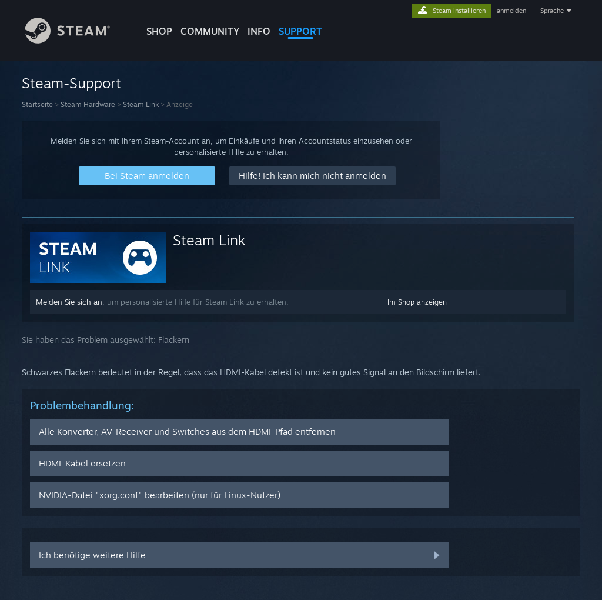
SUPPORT (300, 31)
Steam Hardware (88, 104)
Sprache (552, 10)
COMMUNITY (209, 31)
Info (259, 31)
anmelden (511, 10)
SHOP (159, 31)
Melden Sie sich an (69, 301)
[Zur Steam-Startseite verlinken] (76, 40)
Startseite (37, 104)
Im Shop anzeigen (417, 302)
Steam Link (141, 104)
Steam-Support (71, 83)
